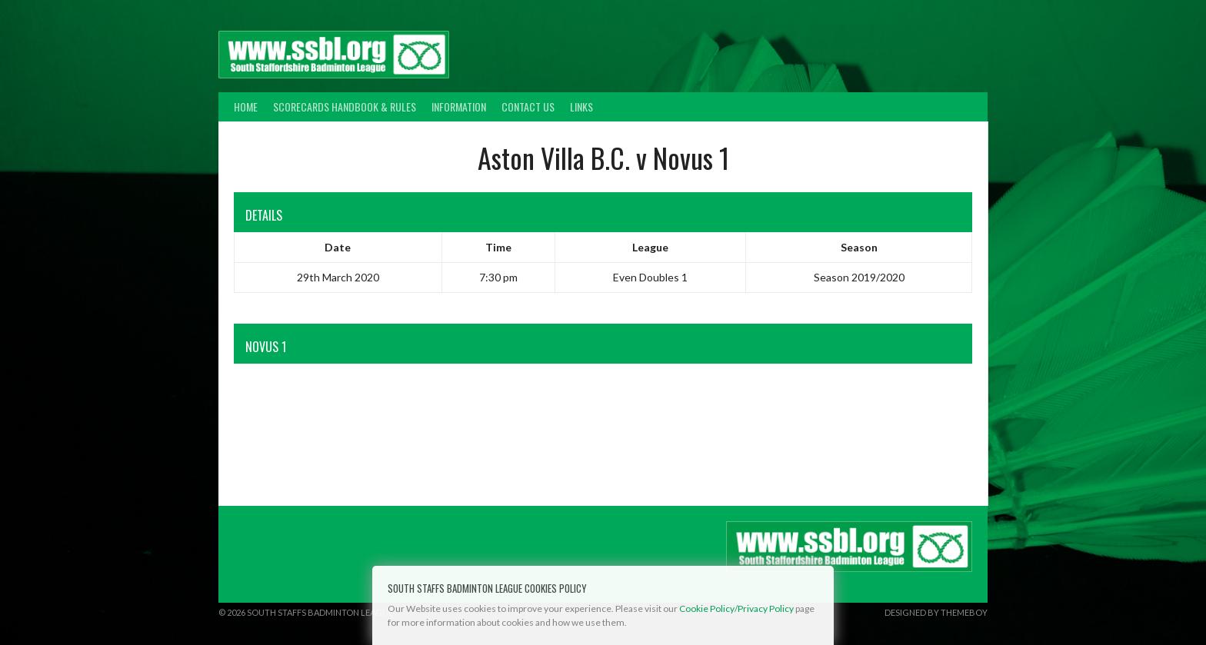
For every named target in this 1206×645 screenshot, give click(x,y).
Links (581, 106)
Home (246, 106)
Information (458, 106)
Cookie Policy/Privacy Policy (736, 608)
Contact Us (528, 106)
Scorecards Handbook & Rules (344, 106)
